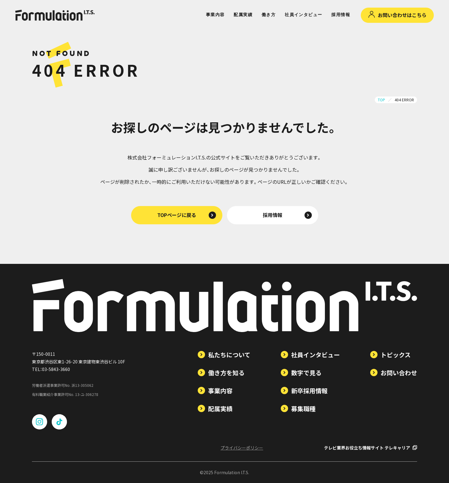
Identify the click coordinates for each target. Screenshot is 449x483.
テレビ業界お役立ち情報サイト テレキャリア (370, 448)
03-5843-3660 (56, 369)
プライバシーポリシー (242, 448)
